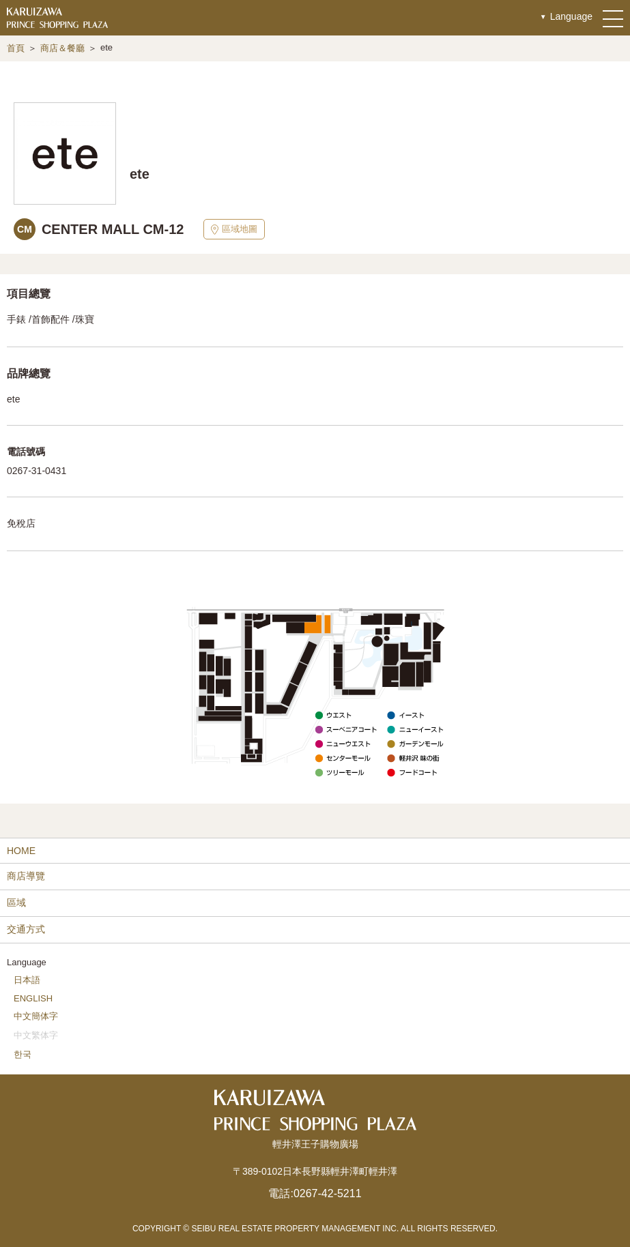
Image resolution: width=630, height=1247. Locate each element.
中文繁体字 (36, 1035)
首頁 (16, 48)
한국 (22, 1054)
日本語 (27, 980)
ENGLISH (33, 998)
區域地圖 (234, 229)
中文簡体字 (36, 1016)
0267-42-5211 (327, 1193)
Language (571, 16)
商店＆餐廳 (62, 48)
